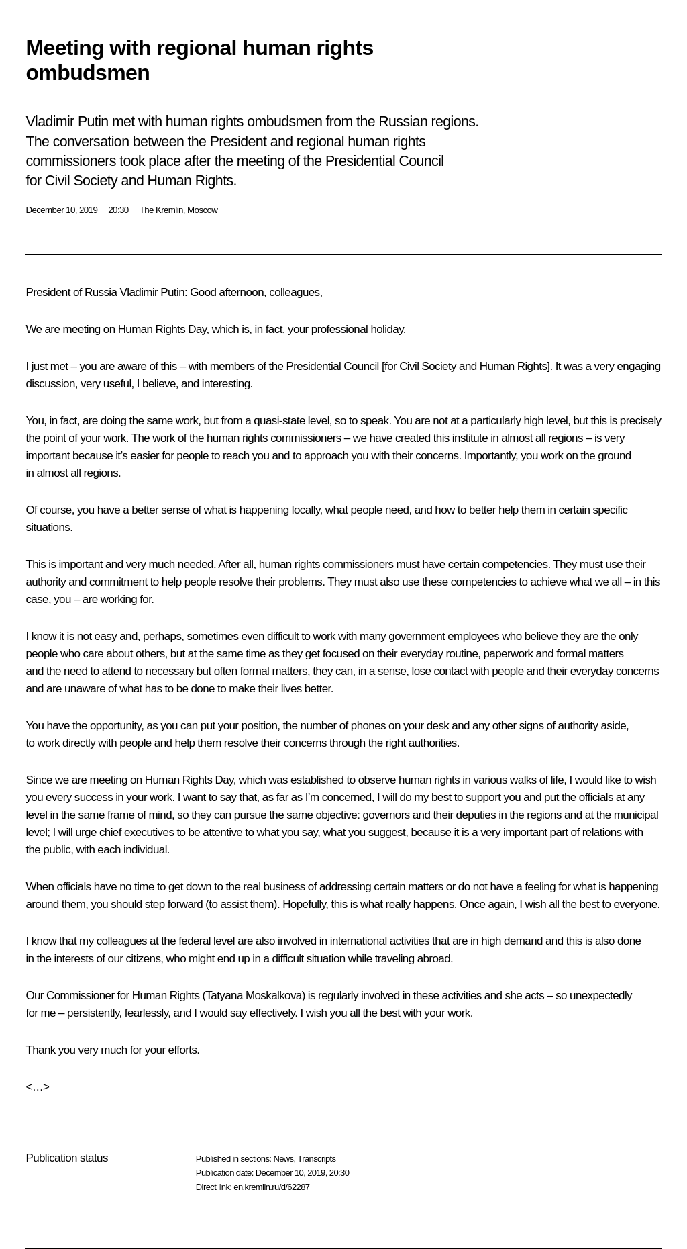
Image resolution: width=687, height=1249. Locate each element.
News (283, 1159)
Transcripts (316, 1159)
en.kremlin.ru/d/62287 (271, 1187)
